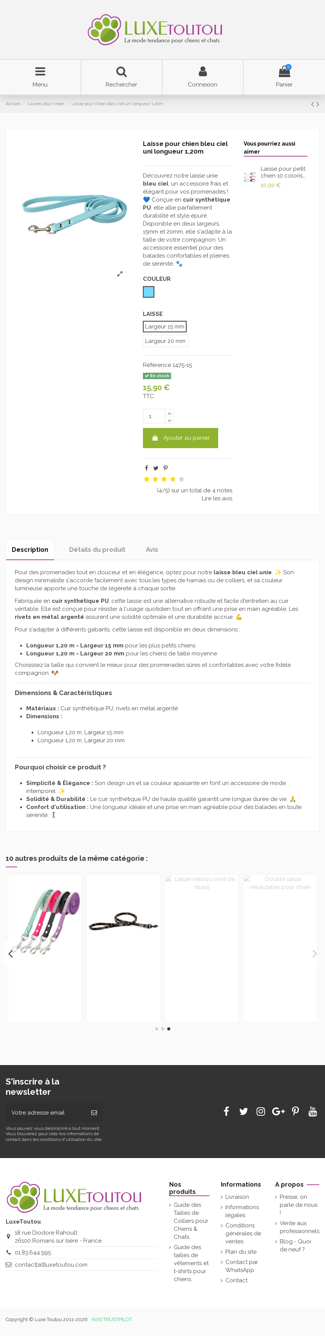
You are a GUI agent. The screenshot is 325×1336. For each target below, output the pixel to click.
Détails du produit (97, 549)
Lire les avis (217, 498)
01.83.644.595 (33, 1252)
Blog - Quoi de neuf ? (295, 1245)
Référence (157, 365)
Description (30, 549)
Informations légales (242, 1211)
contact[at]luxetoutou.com (51, 1264)
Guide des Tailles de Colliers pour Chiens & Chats (191, 1220)
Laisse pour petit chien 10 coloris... (283, 172)
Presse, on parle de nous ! (298, 1204)
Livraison (237, 1196)
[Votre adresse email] (46, 1113)
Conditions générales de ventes (243, 1233)
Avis (152, 549)
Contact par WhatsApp (241, 1266)
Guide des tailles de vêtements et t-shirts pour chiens (191, 1263)
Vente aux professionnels (299, 1227)
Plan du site (241, 1251)
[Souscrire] (94, 1113)
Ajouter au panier (181, 437)
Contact (236, 1280)
